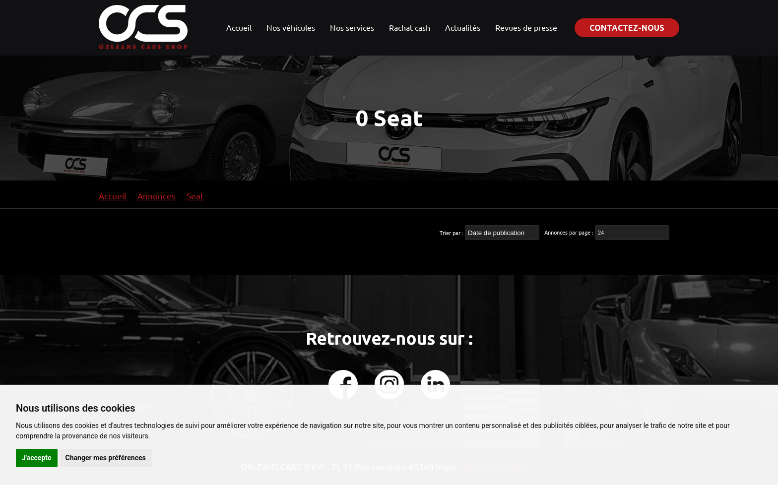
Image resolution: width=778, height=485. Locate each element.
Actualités (462, 27)
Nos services (352, 27)
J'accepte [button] (37, 458)
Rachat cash (409, 27)
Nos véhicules (290, 27)
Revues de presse (526, 27)
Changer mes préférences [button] (105, 458)
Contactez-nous (626, 27)
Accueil (239, 27)
